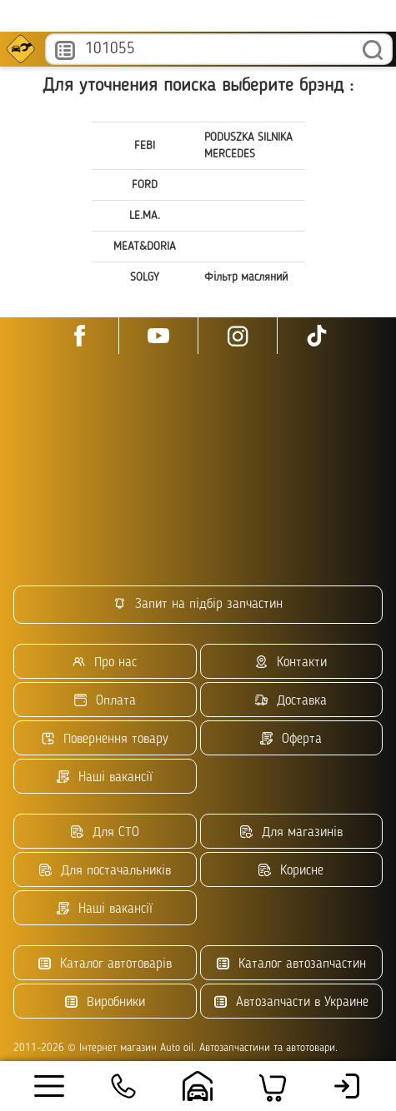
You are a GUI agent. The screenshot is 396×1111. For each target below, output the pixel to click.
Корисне (290, 871)
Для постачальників (105, 871)
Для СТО (105, 832)
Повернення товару (105, 739)
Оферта (291, 739)
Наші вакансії (105, 777)
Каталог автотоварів (105, 964)
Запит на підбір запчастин (198, 604)
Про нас (105, 662)
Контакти (291, 662)
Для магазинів (291, 832)
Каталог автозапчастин (291, 964)
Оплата (105, 701)
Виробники (105, 1002)
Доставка (291, 701)
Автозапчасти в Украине (291, 1002)
